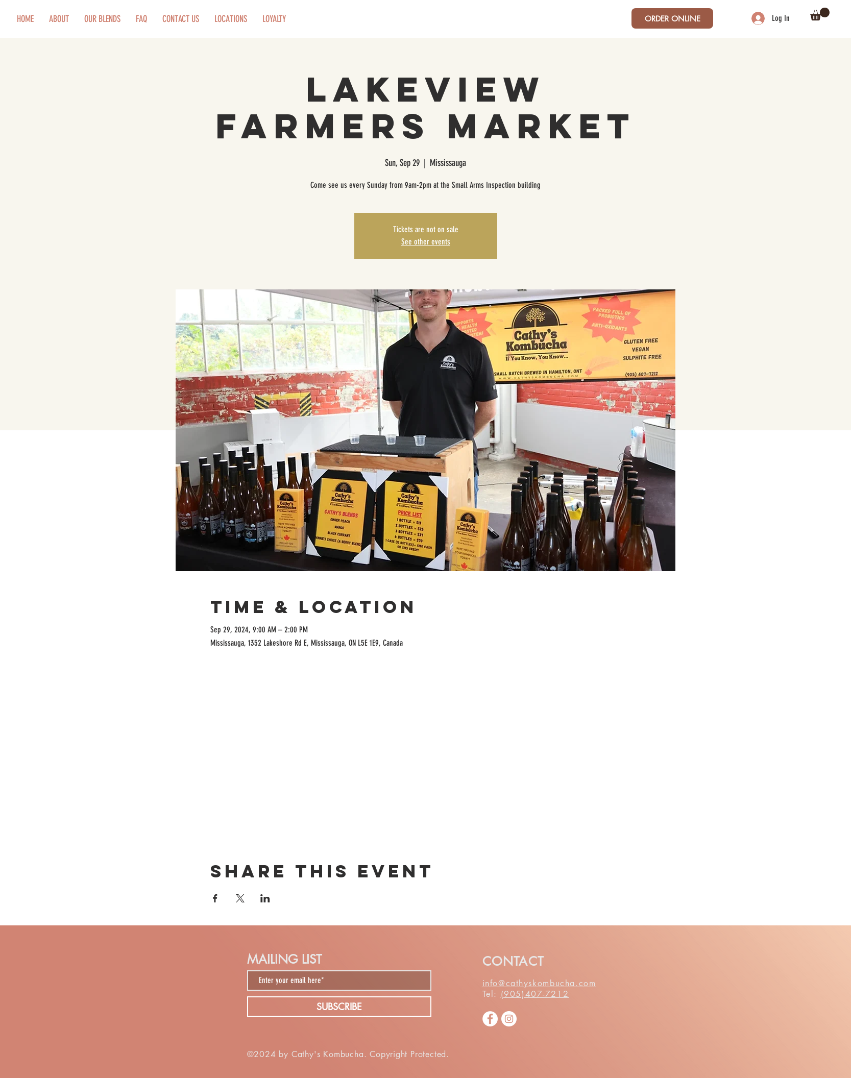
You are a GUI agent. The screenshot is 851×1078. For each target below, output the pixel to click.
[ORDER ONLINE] (672, 18)
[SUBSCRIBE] (339, 1006)
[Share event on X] (240, 898)
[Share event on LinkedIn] (265, 898)
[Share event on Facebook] (215, 898)
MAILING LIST (284, 959)
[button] (820, 14)
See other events (425, 242)
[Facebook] (490, 1018)
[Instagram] (509, 1018)
